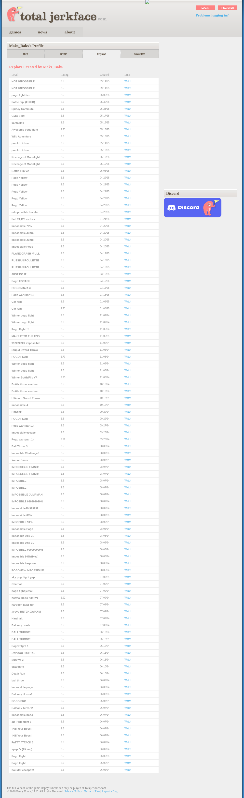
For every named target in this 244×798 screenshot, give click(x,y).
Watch (127, 81)
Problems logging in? (212, 15)
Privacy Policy (73, 791)
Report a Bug (110, 791)
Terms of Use (92, 791)
